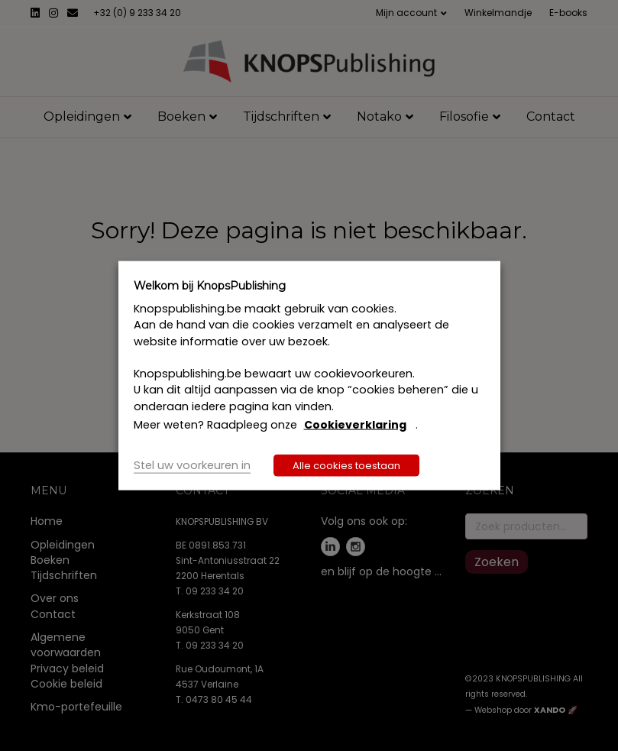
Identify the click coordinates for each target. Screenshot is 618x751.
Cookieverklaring (355, 424)
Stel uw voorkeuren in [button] (192, 465)
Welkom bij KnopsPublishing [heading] (210, 285)
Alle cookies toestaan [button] (346, 465)
